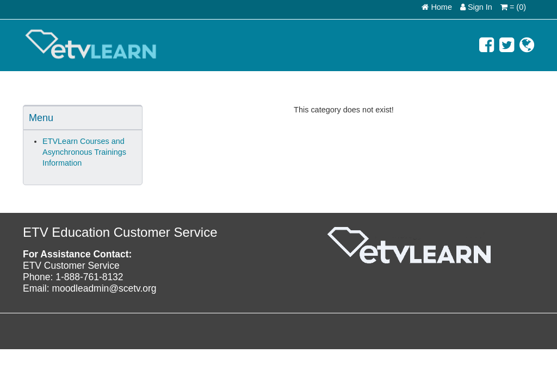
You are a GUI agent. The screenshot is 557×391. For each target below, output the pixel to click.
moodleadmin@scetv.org (104, 288)
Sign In (476, 7)
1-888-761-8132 (89, 277)
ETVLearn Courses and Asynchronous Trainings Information (84, 152)
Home (437, 7)
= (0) (513, 7)
